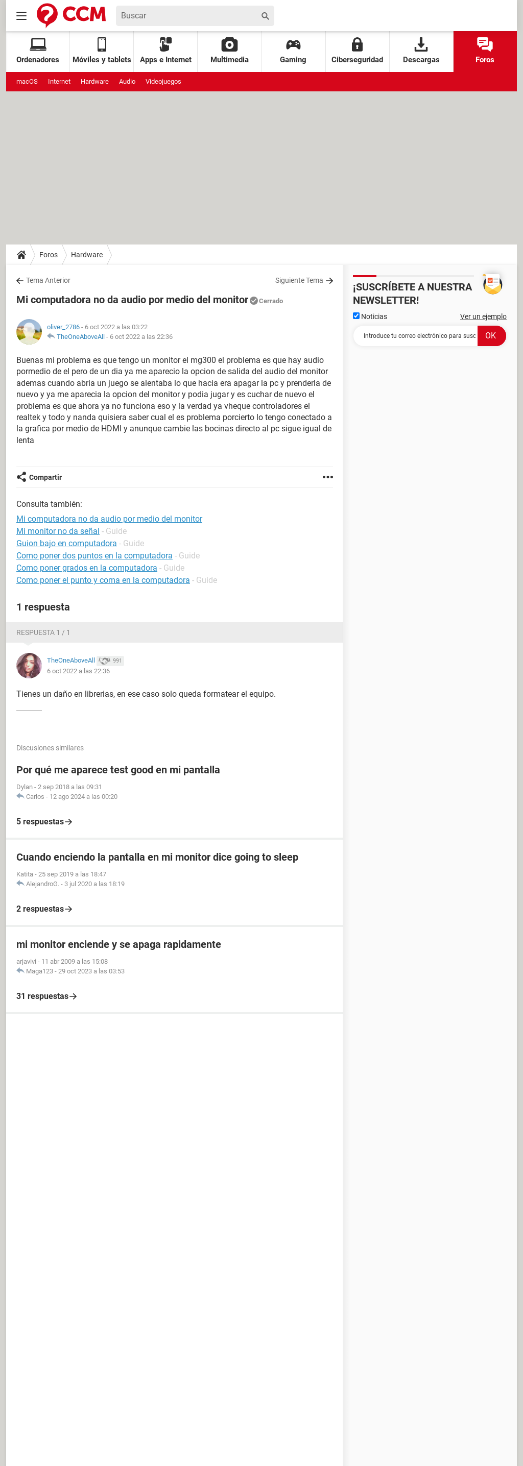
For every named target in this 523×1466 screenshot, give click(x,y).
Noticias (370, 316)
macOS (27, 81)
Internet (59, 81)
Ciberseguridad (357, 50)
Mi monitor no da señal (58, 531)
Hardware (95, 81)
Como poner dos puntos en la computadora (94, 555)
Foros (485, 50)
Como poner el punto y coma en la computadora (103, 580)
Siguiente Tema (299, 280)
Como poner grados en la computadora (86, 568)
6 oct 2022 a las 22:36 (141, 336)
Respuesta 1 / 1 (43, 632)
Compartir (45, 477)
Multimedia (229, 50)
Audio (127, 81)
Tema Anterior (48, 280)
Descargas (421, 50)
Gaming (293, 50)
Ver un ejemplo (483, 316)
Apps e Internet (166, 50)
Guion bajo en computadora (66, 543)
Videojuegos (163, 81)
